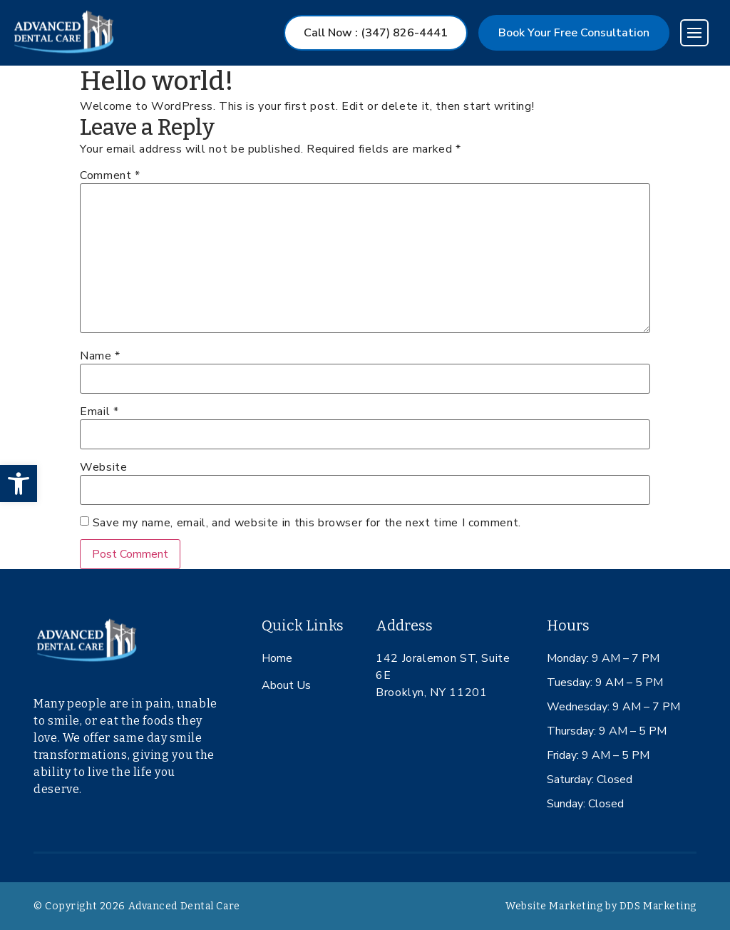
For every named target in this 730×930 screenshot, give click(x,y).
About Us (286, 685)
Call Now (376, 33)
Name (100, 356)
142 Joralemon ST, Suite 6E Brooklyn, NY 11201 (443, 675)
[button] (18, 483)
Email (99, 411)
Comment (110, 175)
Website (103, 467)
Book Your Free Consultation (573, 33)
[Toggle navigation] (694, 32)
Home (277, 658)
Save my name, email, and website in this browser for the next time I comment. (307, 522)
